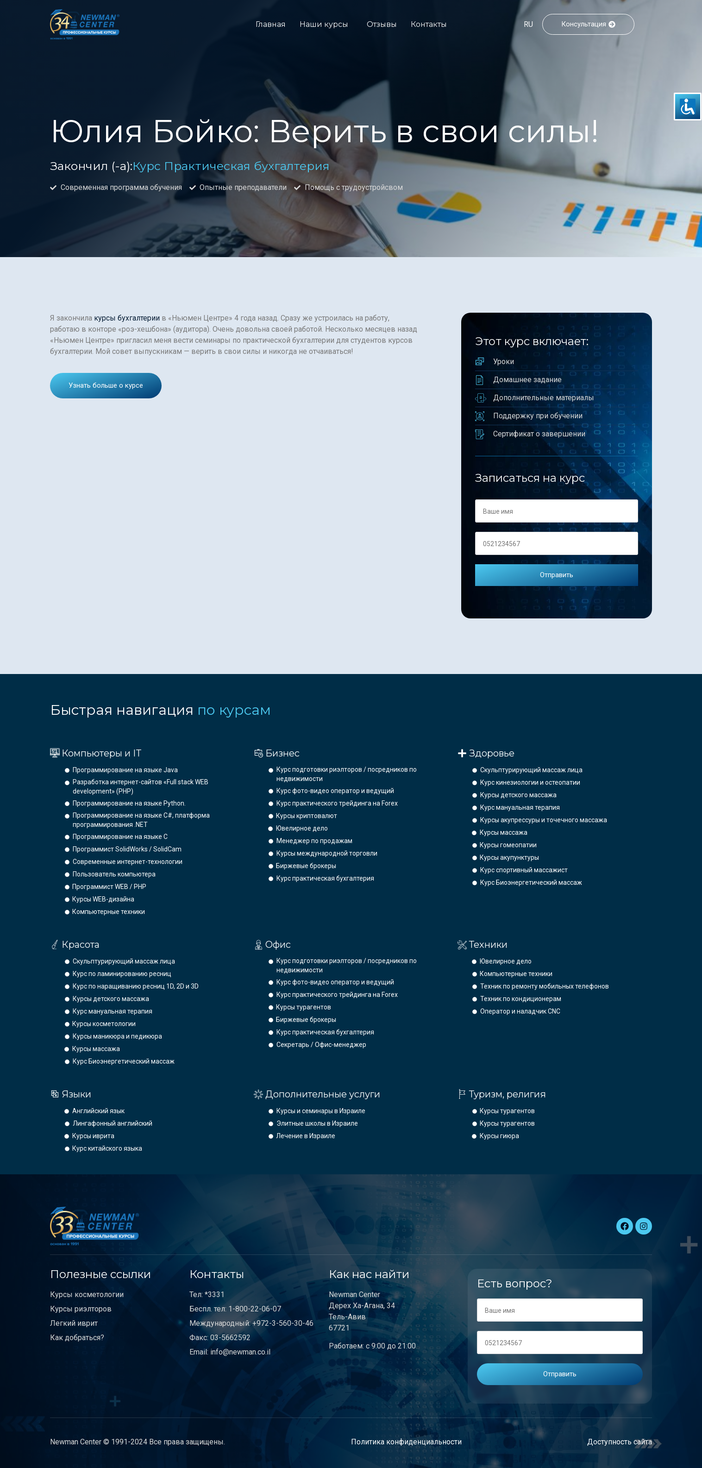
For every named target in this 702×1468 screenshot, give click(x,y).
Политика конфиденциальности (406, 1441)
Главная (271, 24)
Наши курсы (324, 24)
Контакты (429, 24)
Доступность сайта (619, 1441)
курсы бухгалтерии (127, 318)
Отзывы (382, 24)
